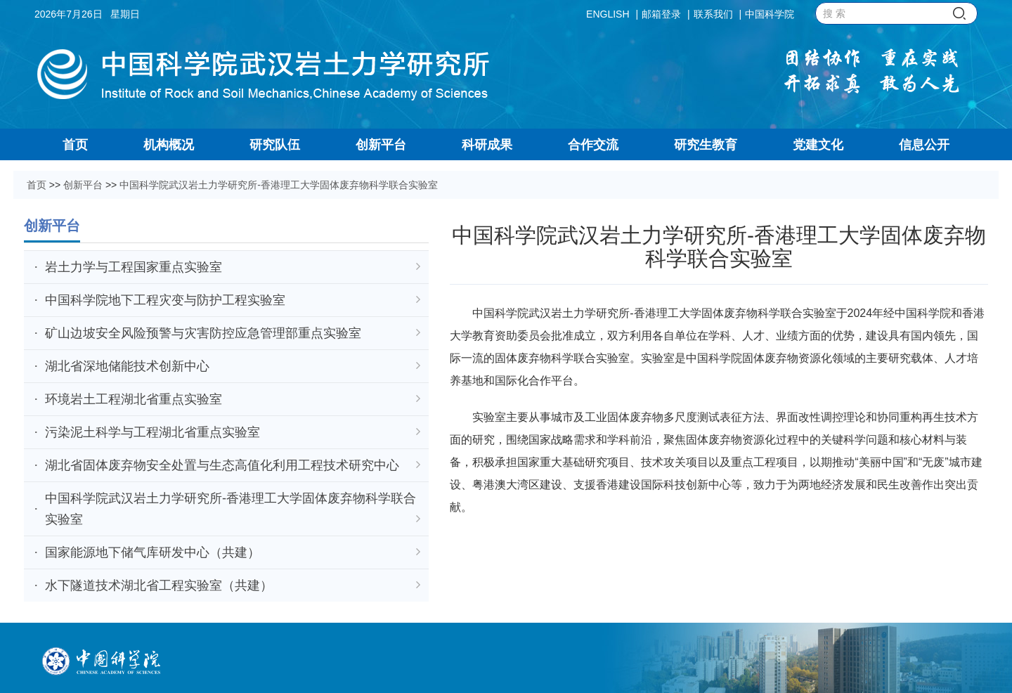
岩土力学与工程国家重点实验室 (232, 267)
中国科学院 (769, 14)
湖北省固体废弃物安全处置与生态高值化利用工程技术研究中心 (232, 465)
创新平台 (83, 184)
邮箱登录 (661, 14)
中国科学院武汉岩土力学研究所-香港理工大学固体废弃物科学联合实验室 (278, 184)
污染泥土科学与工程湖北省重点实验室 (232, 432)
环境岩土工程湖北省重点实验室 (232, 399)
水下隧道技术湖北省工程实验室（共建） (232, 585)
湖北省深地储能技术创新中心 (232, 366)
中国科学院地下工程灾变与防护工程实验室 (232, 300)
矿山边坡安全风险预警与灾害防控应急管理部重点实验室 (232, 333)
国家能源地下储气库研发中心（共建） (232, 552)
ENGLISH (607, 14)
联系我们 (713, 14)
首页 (36, 184)
